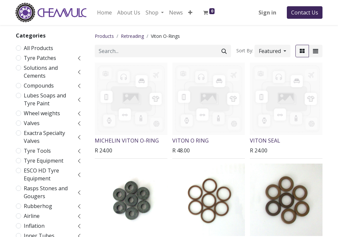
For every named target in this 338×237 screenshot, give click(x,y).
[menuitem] (104, 12)
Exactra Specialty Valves (44, 137)
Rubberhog (38, 206)
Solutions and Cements (41, 71)
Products (104, 36)
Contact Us (304, 12)
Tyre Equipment (43, 160)
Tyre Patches (40, 58)
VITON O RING (190, 140)
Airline (32, 216)
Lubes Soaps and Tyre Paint (45, 99)
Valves (32, 123)
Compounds (39, 85)
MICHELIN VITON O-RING (127, 140)
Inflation (34, 225)
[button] (190, 12)
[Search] (224, 51)
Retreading (132, 36)
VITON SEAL (265, 140)
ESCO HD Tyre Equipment (41, 174)
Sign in (267, 12)
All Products (38, 48)
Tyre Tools (37, 150)
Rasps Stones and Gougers (46, 192)
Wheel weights (42, 113)
